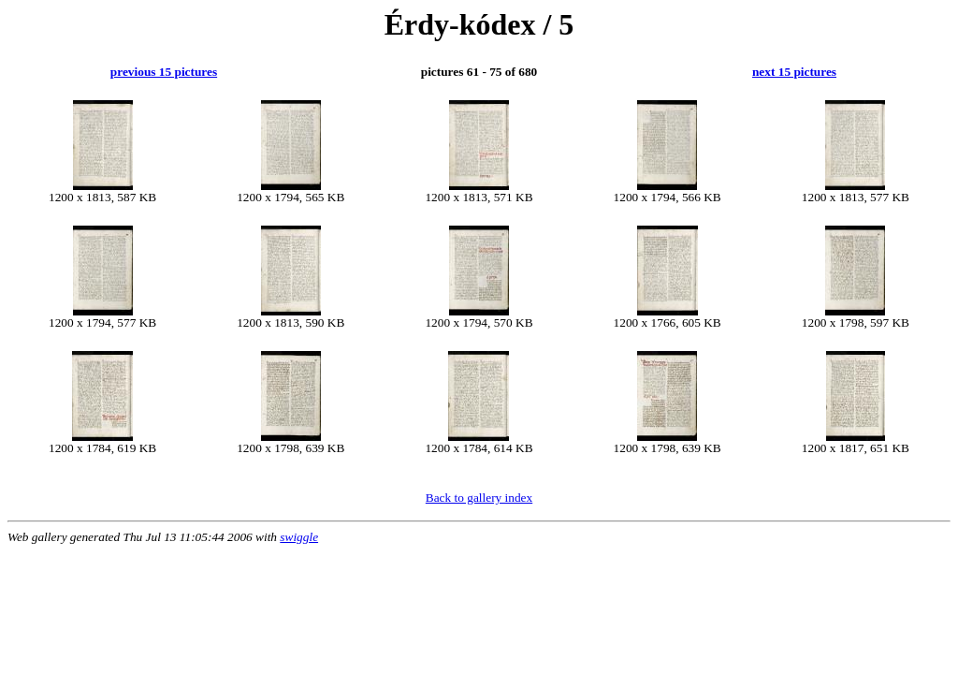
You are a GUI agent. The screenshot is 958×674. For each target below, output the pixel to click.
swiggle (299, 537)
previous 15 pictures (163, 72)
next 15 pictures (794, 72)
